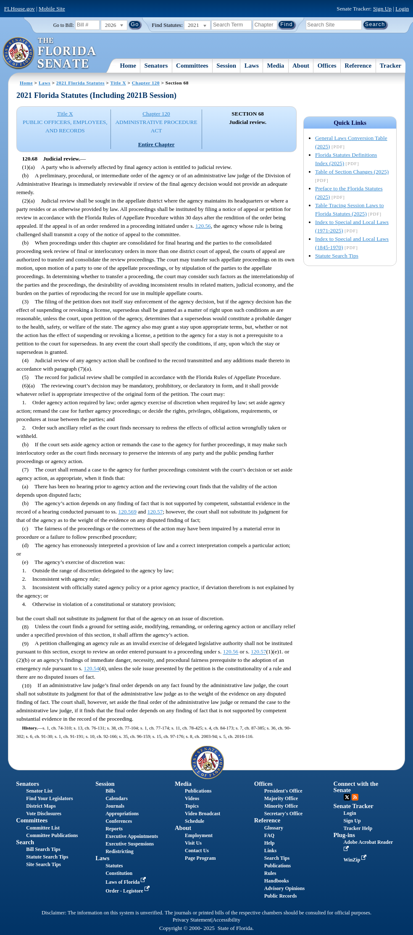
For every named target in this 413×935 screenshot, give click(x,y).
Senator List (39, 791)
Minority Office (281, 806)
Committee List (43, 828)
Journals (114, 806)
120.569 (127, 511)
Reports (114, 829)
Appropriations (122, 813)
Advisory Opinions (284, 888)
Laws (252, 65)
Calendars (116, 798)
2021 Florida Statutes (80, 82)
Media (275, 65)
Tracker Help (358, 828)
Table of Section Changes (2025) (352, 172)
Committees (192, 65)
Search (25, 842)
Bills (110, 791)
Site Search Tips (43, 864)
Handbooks (276, 881)
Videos (192, 798)
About (300, 65)
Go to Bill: (63, 25)
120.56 (203, 226)
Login (402, 8)
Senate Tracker (354, 806)
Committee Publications (52, 835)
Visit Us (193, 843)
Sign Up (382, 8)
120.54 (92, 669)
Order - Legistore (128, 891)
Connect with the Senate (356, 786)
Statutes (114, 866)
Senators (156, 65)
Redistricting (119, 851)
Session (226, 65)
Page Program (200, 858)
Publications (198, 791)
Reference (358, 65)
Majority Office (281, 798)
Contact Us (197, 850)
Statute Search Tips (336, 256)
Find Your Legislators (49, 798)
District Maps (40, 806)
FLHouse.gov (19, 8)
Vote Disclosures (43, 813)
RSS (355, 797)
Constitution (118, 873)
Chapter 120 (146, 82)
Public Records (280, 896)
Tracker (390, 65)
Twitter (347, 797)
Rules (270, 873)
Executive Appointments (131, 836)
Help (269, 843)
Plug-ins (344, 835)
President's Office (283, 791)
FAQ (269, 835)
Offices (327, 65)
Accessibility (226, 920)
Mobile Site (52, 8)
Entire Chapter (156, 144)
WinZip (356, 860)
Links (270, 850)
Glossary (273, 828)
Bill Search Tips (43, 849)
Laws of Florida (126, 882)
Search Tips (276, 858)
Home (128, 65)
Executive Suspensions (129, 844)
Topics (192, 806)
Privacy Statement (192, 920)
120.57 (155, 511)
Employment (199, 835)
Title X (118, 82)
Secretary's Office (283, 813)
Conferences (118, 821)
